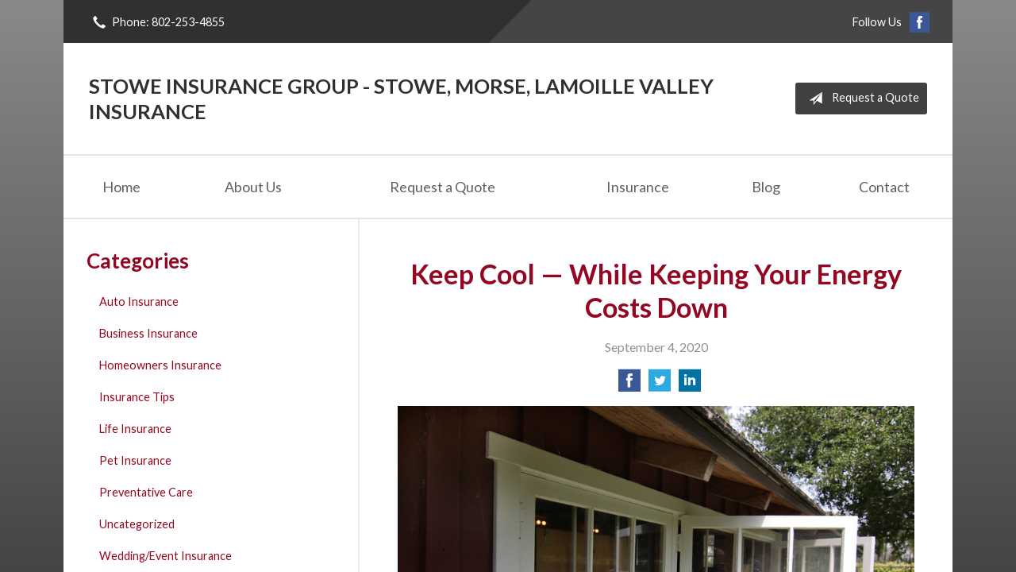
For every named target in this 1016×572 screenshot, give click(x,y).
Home (121, 186)
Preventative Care (146, 492)
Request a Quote (860, 98)
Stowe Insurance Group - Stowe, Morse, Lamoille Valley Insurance (401, 98)
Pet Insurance (135, 460)
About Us (253, 186)
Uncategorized (137, 524)
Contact (884, 186)
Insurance (637, 186)
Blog (766, 186)
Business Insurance (148, 333)
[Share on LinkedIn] (690, 384)
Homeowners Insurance (160, 365)
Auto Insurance (139, 301)
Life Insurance (135, 428)
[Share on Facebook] (629, 384)
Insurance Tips (137, 397)
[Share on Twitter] (659, 384)
